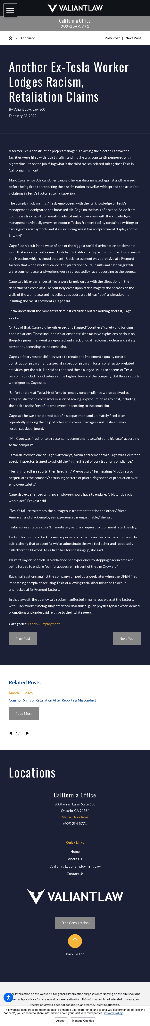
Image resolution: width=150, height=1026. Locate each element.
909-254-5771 (75, 26)
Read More (23, 713)
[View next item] (27, 733)
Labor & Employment (44, 624)
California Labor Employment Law (75, 866)
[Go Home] (12, 38)
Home (75, 851)
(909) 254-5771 (75, 823)
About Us (75, 859)
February (28, 38)
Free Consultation (75, 923)
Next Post (127, 638)
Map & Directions (75, 817)
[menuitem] (75, 851)
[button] (8, 997)
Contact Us (75, 873)
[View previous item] (10, 733)
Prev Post (22, 638)
